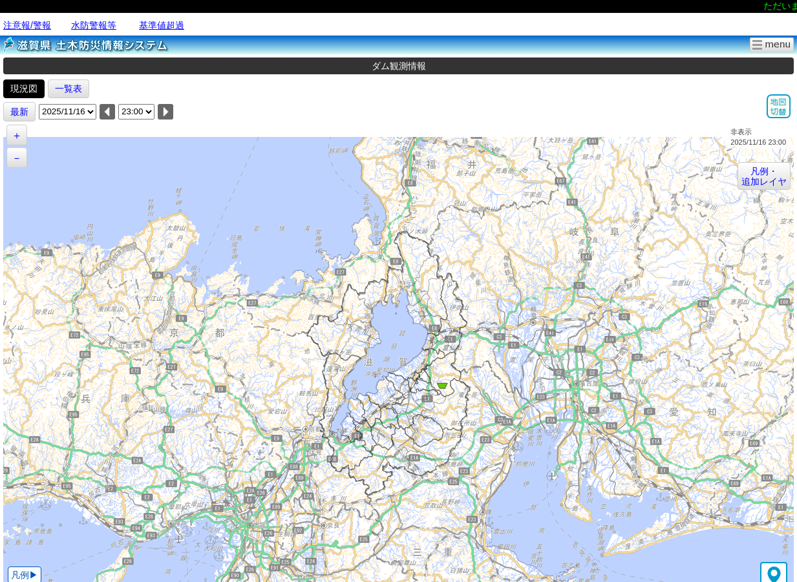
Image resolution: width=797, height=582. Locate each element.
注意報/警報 (27, 25)
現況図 (23, 88)
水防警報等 (93, 25)
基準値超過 (161, 25)
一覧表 (68, 88)
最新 (19, 112)
